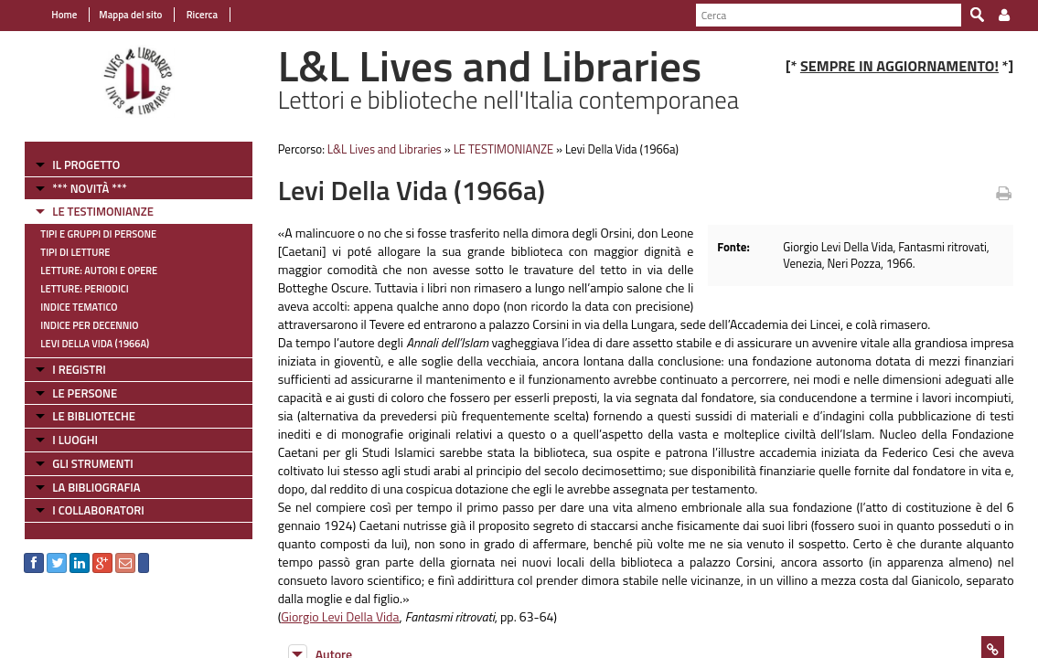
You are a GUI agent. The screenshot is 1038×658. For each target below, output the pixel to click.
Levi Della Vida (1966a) (84, 343)
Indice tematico (68, 307)
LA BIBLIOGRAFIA (86, 487)
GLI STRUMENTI (82, 463)
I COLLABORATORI (88, 510)
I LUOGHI (65, 439)
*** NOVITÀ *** (79, 188)
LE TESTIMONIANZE (92, 211)
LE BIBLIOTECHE (83, 416)
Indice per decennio (79, 325)
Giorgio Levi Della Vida (335, 616)
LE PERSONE (74, 393)
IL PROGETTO (76, 164)
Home (54, 14)
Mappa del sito (120, 14)
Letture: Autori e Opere (88, 270)
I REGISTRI (68, 369)
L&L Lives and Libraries (379, 149)
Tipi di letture (65, 252)
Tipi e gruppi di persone (88, 234)
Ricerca (191, 14)
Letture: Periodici (74, 288)
